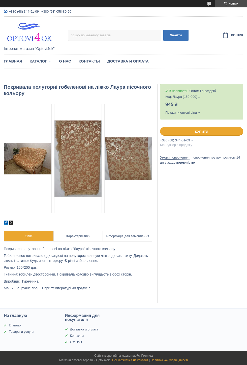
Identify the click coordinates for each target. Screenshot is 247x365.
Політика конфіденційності (169, 360)
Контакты (89, 61)
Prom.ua (147, 355)
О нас (65, 61)
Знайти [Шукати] (176, 35)
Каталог (38, 61)
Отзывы (76, 342)
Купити (201, 132)
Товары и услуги (21, 331)
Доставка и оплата (128, 61)
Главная (13, 61)
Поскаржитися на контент (130, 360)
